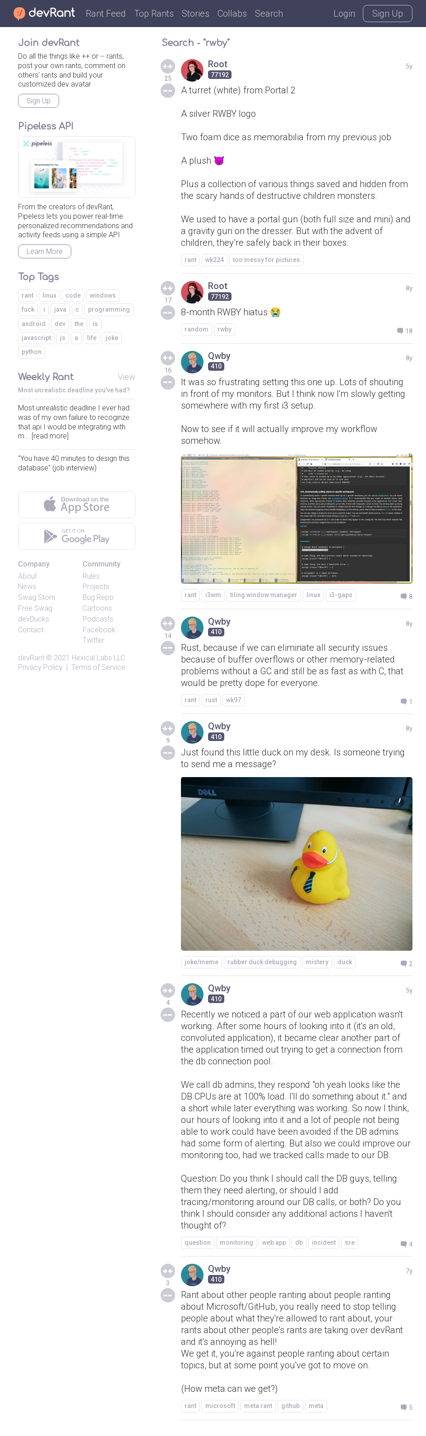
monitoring (236, 1242)
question (198, 1242)
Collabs (232, 13)
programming (109, 309)
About (27, 576)
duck (345, 962)
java (60, 309)
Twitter (93, 640)
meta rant (258, 1405)
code (73, 295)
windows (103, 295)
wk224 (214, 259)
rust (211, 700)
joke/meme (201, 962)
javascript (36, 337)
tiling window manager (263, 594)
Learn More (45, 251)
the (78, 323)
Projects (96, 586)
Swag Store (37, 597)
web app (274, 1242)
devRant (31, 658)
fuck (28, 309)
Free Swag (35, 608)
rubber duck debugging (262, 962)
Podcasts (98, 619)
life (92, 337)
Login (344, 13)
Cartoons (97, 608)
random (196, 329)
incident (324, 1242)
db (299, 1242)
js (62, 337)
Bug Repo (98, 597)
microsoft (220, 1405)
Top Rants (154, 13)
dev (60, 323)
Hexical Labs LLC (98, 658)
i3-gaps (340, 594)
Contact (30, 630)
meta (316, 1405)
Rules (91, 576)
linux (313, 594)
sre (350, 1242)
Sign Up (387, 13)
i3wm (213, 594)
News (27, 586)
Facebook (99, 630)
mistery (317, 962)
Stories (195, 13)
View (126, 377)
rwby (225, 329)
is (95, 323)
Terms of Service (98, 667)
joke (112, 337)
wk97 (233, 700)
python (32, 351)
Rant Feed (106, 13)
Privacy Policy (40, 667)
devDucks (33, 619)
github (290, 1405)
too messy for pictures (266, 259)
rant (190, 259)
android (34, 323)
